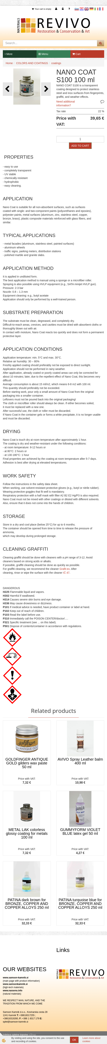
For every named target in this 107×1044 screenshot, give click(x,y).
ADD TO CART (80, 145)
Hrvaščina (82, 8)
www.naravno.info (12, 990)
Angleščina (86, 8)
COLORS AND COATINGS (32, 63)
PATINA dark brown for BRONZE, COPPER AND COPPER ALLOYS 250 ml (27, 904)
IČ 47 (66, 572)
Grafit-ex (64, 568)
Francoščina (101, 8)
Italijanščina (96, 8)
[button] (46, 89)
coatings (56, 63)
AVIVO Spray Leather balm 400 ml (80, 761)
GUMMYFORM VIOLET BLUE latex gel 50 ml (80, 832)
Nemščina (91, 8)
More (8, 54)
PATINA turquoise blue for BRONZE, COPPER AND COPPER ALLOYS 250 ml (80, 904)
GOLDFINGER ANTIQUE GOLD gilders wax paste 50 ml (26, 763)
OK (74, 1039)
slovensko (77, 8)
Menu (43, 54)
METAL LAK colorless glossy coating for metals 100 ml (27, 833)
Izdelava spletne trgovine (15, 1034)
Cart (76, 54)
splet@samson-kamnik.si (15, 1021)
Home (9, 63)
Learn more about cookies (91, 1040)
